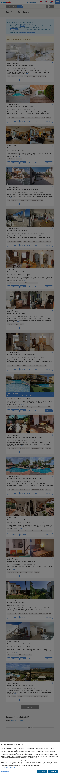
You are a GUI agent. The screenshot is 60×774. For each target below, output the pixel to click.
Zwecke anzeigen (5, 771)
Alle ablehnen (42, 771)
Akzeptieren (53, 771)
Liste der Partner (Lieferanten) (8, 767)
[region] (30, 758)
